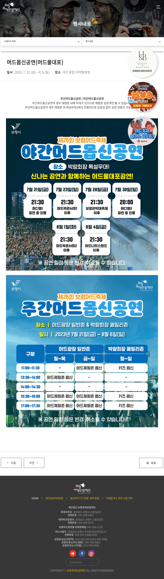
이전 (34, 463)
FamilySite (82, 562)
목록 (151, 463)
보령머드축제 (10, 41)
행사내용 (89, 41)
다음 (11, 463)
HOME (35, 498)
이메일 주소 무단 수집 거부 (119, 498)
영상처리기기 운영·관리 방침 (84, 498)
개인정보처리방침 (54, 498)
